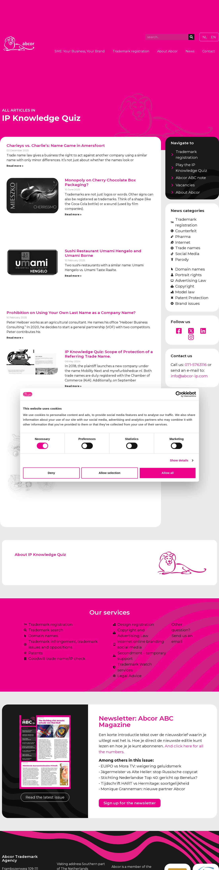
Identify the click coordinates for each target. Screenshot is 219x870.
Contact (208, 51)
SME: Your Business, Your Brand (80, 51)
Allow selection (109, 472)
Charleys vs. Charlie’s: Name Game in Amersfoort (56, 145)
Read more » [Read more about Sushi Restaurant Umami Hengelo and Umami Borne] (73, 275)
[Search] (191, 37)
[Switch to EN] (213, 37)
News (190, 51)
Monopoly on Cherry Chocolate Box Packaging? (100, 182)
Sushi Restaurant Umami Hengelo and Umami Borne (103, 253)
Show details (179, 460)
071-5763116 (196, 364)
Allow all (168, 472)
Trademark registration (131, 51)
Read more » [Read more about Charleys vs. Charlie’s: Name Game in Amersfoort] (15, 165)
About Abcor (167, 51)
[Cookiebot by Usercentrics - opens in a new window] (178, 394)
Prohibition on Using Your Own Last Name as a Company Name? (71, 312)
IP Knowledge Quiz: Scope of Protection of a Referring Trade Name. (109, 354)
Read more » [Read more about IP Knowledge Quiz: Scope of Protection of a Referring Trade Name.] (73, 386)
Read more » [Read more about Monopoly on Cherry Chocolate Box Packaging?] (73, 214)
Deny (51, 472)
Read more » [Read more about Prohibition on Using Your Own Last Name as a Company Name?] (15, 337)
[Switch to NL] (205, 37)
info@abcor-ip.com (189, 375)
